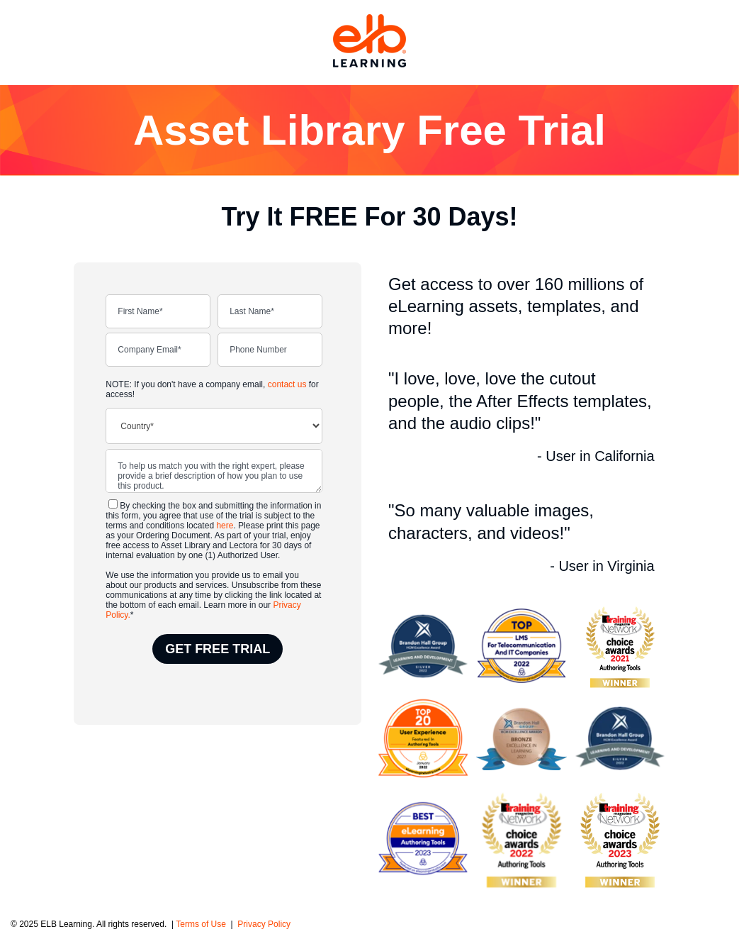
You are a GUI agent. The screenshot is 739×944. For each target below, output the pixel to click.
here (224, 526)
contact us (287, 384)
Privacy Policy (263, 924)
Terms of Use (202, 924)
